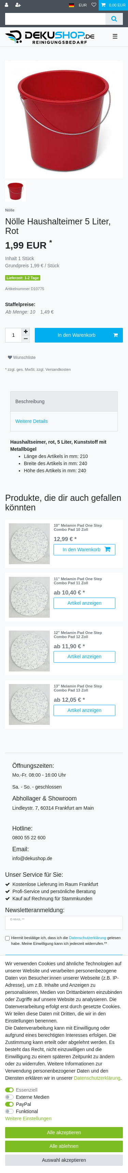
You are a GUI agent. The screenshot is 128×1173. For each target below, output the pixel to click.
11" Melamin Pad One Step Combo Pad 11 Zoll (78, 581)
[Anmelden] (7, 5)
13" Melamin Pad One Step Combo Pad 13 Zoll (78, 688)
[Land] (71, 5)
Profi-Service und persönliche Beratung (54, 891)
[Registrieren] (19, 5)
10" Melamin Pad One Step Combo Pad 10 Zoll (78, 527)
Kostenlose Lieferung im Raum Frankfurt (55, 884)
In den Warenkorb (88, 335)
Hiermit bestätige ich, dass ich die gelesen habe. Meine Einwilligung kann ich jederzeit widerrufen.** (66, 941)
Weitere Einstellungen (28, 1118)
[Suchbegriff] (55, 19)
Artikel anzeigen (85, 603)
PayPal (23, 1104)
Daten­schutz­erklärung (97, 1078)
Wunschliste (21, 357)
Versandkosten (58, 369)
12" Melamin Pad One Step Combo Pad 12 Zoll (78, 635)
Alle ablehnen (64, 1146)
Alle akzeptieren (64, 1132)
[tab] (64, 401)
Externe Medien (32, 1097)
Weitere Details (31, 421)
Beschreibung (30, 401)
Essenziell (27, 1090)
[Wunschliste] (94, 5)
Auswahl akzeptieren (64, 1160)
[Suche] (114, 19)
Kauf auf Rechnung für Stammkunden (52, 898)
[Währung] (82, 5)
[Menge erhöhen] (26, 331)
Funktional (27, 1111)
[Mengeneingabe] (13, 335)
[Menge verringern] (26, 339)
